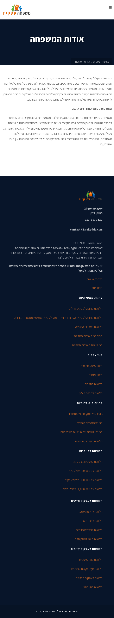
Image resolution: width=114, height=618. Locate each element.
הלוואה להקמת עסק (91, 512)
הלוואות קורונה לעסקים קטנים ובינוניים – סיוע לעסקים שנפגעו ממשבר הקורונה (58, 318)
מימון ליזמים (96, 375)
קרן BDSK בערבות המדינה (87, 345)
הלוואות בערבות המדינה (89, 327)
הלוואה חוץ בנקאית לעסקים (87, 569)
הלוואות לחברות (94, 384)
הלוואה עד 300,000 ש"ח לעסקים (84, 480)
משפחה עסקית (101, 61)
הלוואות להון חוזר (93, 587)
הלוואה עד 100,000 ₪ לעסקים (85, 471)
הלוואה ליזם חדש (93, 521)
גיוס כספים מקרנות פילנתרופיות (85, 414)
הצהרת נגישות (94, 279)
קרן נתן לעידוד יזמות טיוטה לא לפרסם (81, 432)
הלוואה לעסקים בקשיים (89, 578)
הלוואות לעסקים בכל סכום (88, 462)
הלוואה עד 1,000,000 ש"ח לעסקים (83, 489)
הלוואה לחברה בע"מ (91, 393)
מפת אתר (97, 288)
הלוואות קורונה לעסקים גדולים (86, 309)
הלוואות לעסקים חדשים (89, 530)
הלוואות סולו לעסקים (91, 560)
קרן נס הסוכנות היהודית (90, 423)
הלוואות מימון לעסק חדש (88, 539)
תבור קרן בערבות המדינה (88, 336)
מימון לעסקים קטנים (91, 366)
